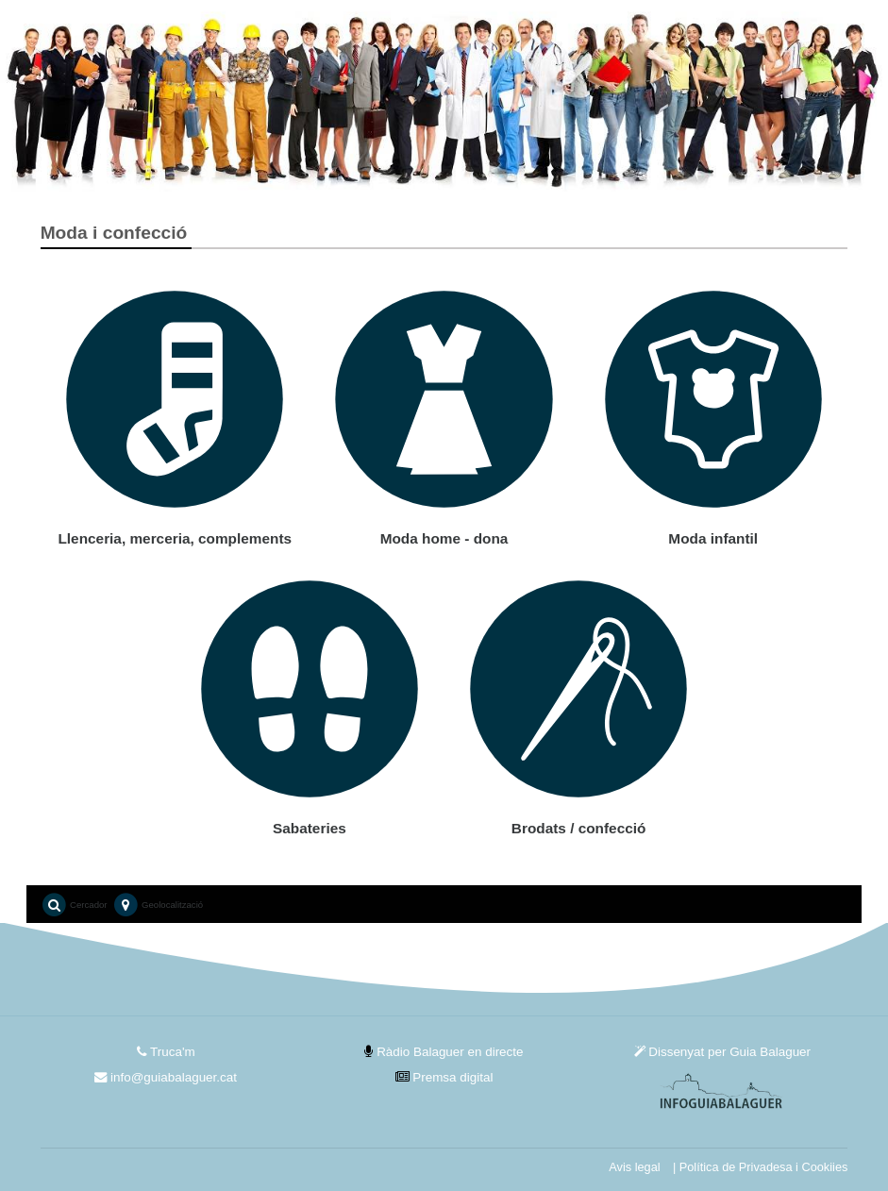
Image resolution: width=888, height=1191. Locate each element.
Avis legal (634, 1167)
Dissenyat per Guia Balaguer (723, 1052)
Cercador (74, 905)
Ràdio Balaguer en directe (443, 1052)
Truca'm (166, 1052)
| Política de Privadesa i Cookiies (760, 1167)
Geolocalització (158, 905)
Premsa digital (444, 1077)
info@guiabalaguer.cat (165, 1077)
